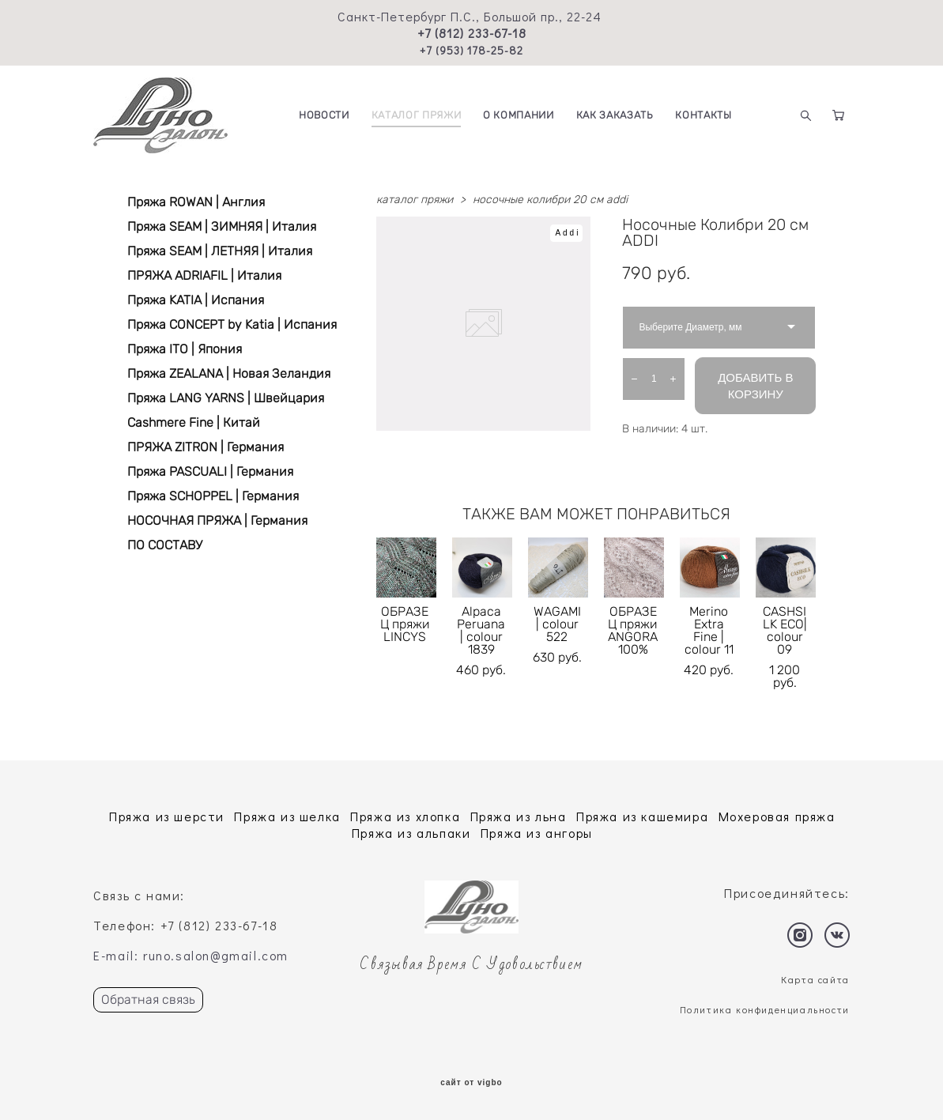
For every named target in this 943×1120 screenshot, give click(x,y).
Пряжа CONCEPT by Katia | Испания (232, 324)
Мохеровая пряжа (777, 816)
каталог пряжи (414, 199)
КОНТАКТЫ (703, 115)
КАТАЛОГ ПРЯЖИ (416, 115)
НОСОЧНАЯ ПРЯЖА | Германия (217, 520)
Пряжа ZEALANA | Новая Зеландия (228, 373)
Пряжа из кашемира (642, 816)
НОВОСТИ (324, 115)
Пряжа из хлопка (405, 816)
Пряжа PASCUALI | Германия (210, 471)
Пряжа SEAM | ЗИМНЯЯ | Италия (221, 226)
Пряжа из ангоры (537, 832)
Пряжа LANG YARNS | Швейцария (225, 397)
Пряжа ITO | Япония (184, 348)
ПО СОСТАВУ (164, 544)
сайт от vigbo (471, 1083)
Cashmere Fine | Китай (193, 422)
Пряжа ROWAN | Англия (196, 201)
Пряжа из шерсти (166, 816)
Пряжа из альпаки (411, 832)
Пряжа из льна (518, 816)
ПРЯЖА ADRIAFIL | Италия (204, 275)
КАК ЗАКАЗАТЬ (615, 115)
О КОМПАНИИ (518, 115)
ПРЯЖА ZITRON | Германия (205, 446)
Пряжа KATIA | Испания (195, 299)
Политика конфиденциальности (765, 1009)
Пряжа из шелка (287, 816)
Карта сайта (815, 979)
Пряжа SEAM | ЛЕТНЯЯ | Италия (219, 250)
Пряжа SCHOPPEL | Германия (213, 495)
